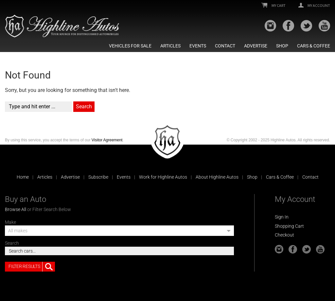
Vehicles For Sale (130, 45)
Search (12, 243)
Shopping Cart (289, 226)
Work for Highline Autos (163, 177)
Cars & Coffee (313, 45)
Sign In (282, 217)
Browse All (15, 209)
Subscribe (98, 177)
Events (197, 45)
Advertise (255, 45)
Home (23, 177)
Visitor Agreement (107, 140)
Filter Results (32, 267)
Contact (225, 45)
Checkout (284, 235)
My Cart (273, 5)
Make (10, 222)
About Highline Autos (217, 177)
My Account (314, 5)
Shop (282, 45)
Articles (170, 45)
